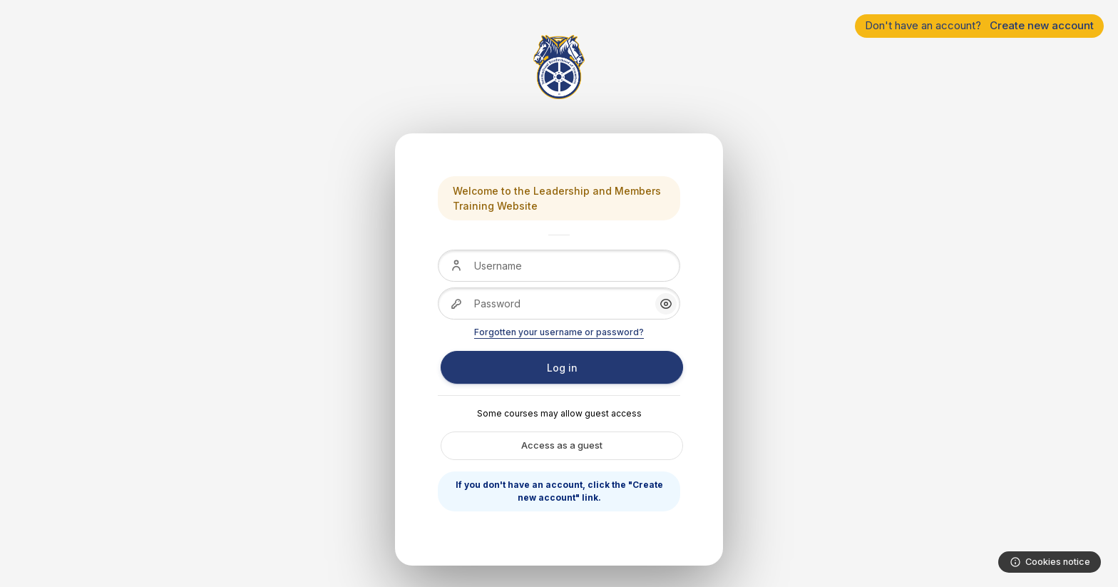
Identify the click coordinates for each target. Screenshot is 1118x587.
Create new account (1042, 25)
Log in (562, 368)
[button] (666, 304)
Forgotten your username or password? (559, 332)
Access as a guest (561, 445)
